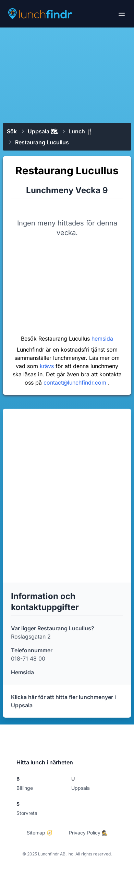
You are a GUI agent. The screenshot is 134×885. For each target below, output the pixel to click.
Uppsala (80, 788)
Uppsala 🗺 (43, 131)
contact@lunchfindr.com (76, 382)
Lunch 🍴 (81, 131)
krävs (48, 366)
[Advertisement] (67, 75)
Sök (12, 131)
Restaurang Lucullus (42, 142)
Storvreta (26, 813)
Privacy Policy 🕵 (88, 833)
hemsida (102, 338)
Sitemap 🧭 (39, 833)
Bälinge (24, 788)
